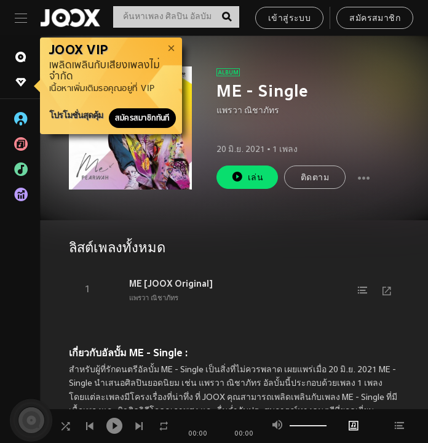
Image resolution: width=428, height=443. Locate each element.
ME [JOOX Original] (171, 284)
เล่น (247, 177)
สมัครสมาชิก (374, 18)
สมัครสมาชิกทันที (142, 118)
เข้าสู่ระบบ (289, 18)
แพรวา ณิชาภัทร (247, 111)
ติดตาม (315, 178)
